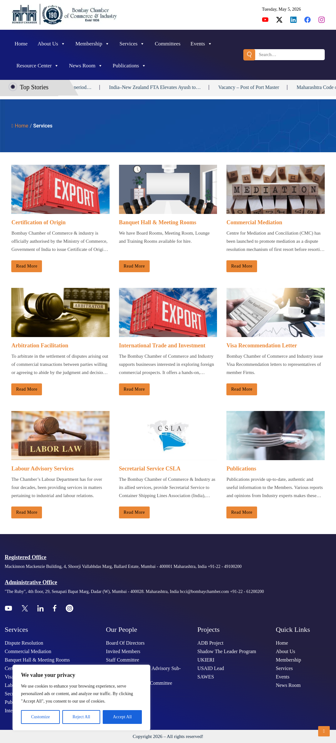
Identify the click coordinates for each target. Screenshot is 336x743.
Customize (40, 716)
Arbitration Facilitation (39, 345)
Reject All (81, 716)
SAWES (205, 676)
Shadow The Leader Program (226, 651)
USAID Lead (210, 668)
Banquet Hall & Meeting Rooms (157, 222)
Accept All (122, 716)
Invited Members (123, 651)
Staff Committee (122, 659)
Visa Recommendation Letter (261, 345)
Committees (167, 44)
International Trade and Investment (162, 345)
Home (21, 44)
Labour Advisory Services (42, 468)
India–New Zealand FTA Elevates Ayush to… (171, 87)
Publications (129, 66)
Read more (26, 266)
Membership (92, 44)
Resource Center (37, 66)
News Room (86, 66)
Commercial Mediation (254, 222)
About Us (51, 44)
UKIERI (205, 659)
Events (201, 44)
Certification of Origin (38, 222)
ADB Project (210, 643)
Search (249, 55)
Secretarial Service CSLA (150, 468)
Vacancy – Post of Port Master (265, 87)
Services (132, 44)
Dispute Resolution (24, 643)
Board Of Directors (125, 643)
